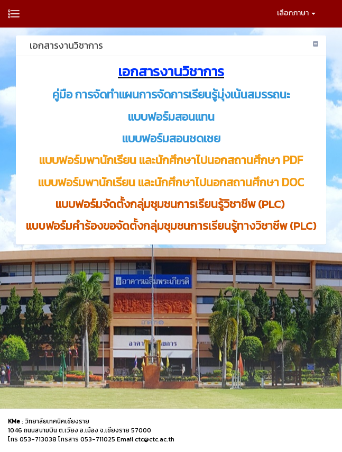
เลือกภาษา (296, 13)
